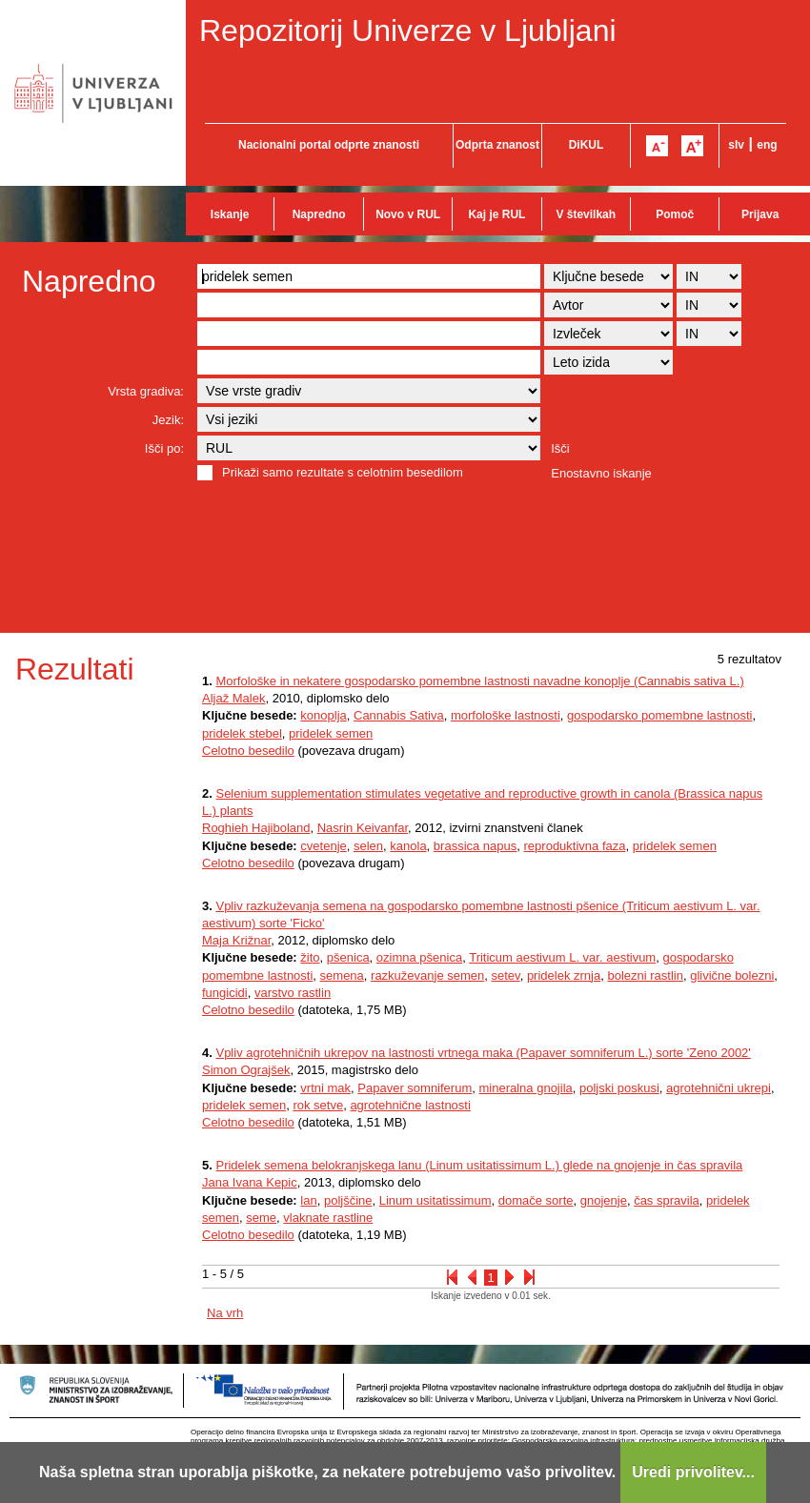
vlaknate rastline (328, 1217)
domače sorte (536, 1200)
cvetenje (323, 846)
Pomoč (675, 214)
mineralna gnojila (525, 1088)
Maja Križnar (236, 940)
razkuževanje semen (427, 975)
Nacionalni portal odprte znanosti (328, 145)
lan (308, 1200)
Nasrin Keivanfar (362, 828)
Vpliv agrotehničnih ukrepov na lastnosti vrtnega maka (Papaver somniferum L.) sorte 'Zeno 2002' (482, 1053)
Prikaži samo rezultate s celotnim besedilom (342, 472)
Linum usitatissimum (435, 1200)
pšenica (348, 957)
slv (736, 145)
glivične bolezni (732, 975)
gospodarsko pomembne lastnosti (659, 715)
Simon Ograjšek (246, 1070)
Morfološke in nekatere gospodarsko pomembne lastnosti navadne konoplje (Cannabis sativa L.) (479, 681)
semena (342, 975)
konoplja (323, 715)
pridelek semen (331, 733)
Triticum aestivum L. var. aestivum (562, 957)
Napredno (319, 214)
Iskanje (230, 214)
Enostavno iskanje (601, 473)
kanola (408, 846)
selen (368, 846)
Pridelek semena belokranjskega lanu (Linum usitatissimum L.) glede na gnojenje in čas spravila (478, 1165)
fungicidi (225, 992)
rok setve (318, 1105)
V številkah (586, 214)
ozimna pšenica (419, 957)
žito (309, 957)
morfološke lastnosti (505, 715)
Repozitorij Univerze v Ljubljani (408, 30)
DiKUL (586, 145)
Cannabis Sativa (399, 715)
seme (261, 1217)
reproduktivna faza (575, 846)
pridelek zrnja (563, 975)
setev (506, 975)
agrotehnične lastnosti (410, 1105)
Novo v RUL (407, 214)
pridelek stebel (242, 733)
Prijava (760, 214)
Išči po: (164, 448)
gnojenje (603, 1200)
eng (767, 145)
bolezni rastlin (645, 975)
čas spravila (666, 1200)
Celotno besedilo (248, 750)
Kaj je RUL (496, 214)
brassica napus (475, 846)
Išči (560, 448)
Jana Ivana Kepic (249, 1182)
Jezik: (168, 420)
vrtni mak (325, 1088)
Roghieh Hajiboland (256, 828)
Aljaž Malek (233, 698)
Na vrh (225, 1313)
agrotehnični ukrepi (718, 1088)
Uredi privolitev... (693, 1472)
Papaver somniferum (414, 1088)
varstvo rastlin (292, 992)
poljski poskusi (619, 1088)
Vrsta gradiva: (146, 391)
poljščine (348, 1200)
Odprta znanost (497, 145)
